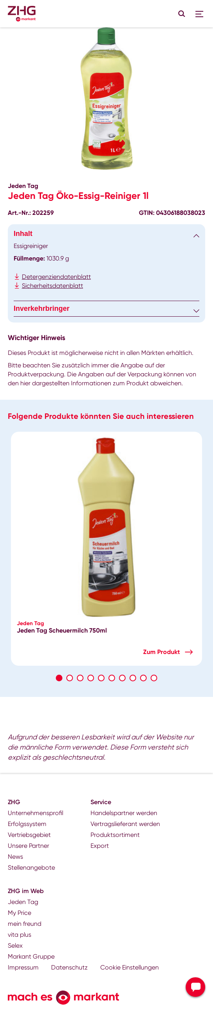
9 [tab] (143, 678)
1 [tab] (59, 678)
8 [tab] (133, 678)
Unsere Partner (28, 845)
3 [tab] (80, 678)
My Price (19, 912)
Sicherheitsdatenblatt (52, 285)
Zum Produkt (161, 652)
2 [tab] (69, 678)
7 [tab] (122, 678)
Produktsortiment (115, 834)
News (15, 856)
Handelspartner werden (124, 813)
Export (100, 845)
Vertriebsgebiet (29, 834)
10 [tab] (154, 678)
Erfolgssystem (27, 824)
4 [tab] (90, 678)
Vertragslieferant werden (125, 824)
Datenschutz (69, 967)
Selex (15, 945)
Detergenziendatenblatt (56, 276)
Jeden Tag (23, 902)
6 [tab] (111, 678)
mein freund (24, 923)
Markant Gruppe (31, 956)
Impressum (23, 967)
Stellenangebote (31, 867)
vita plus (19, 934)
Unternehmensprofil (35, 813)
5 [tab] (101, 678)
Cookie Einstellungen (129, 967)
